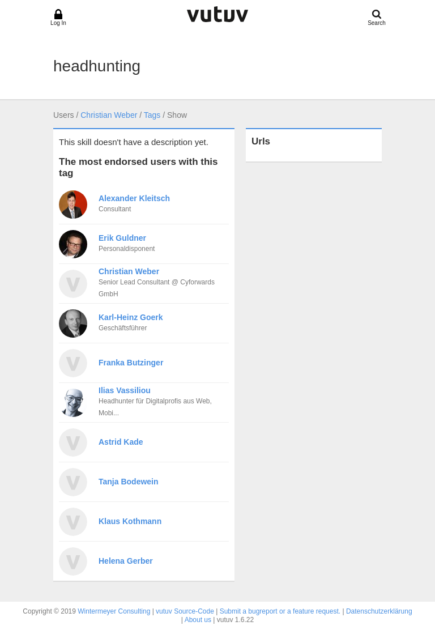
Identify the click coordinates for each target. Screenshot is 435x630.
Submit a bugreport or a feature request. (280, 611)
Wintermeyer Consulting (114, 611)
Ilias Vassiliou (125, 390)
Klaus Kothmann (130, 521)
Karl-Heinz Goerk (131, 317)
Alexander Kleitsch (134, 198)
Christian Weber (108, 115)
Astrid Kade (121, 441)
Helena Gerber (126, 560)
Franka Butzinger (131, 362)
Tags (152, 115)
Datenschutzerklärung (379, 611)
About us (198, 620)
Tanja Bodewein (129, 481)
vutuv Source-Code (185, 611)
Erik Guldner (122, 237)
